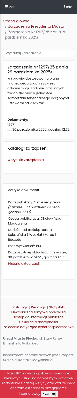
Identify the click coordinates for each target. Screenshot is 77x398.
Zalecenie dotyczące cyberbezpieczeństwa (38, 327)
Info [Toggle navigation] (68, 7)
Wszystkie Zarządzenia (25, 159)
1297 (10, 124)
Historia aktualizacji (24, 263)
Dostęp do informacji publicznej (38, 317)
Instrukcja (20, 307)
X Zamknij (49, 394)
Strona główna (16, 21)
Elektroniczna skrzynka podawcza (38, 312)
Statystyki (56, 307)
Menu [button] (11, 7)
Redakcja (38, 307)
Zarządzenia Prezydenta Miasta (36, 26)
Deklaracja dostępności (38, 322)
